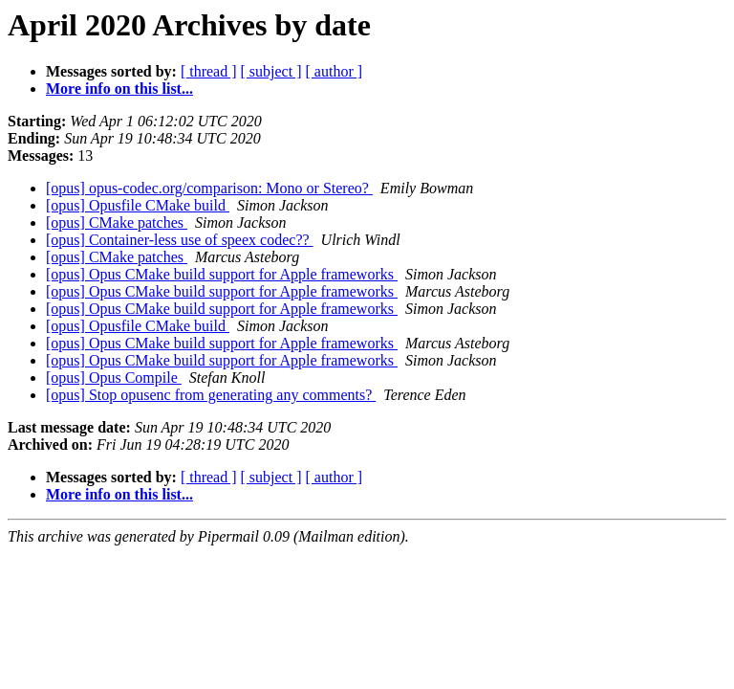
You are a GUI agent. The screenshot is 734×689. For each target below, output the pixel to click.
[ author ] (334, 71)
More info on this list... (119, 88)
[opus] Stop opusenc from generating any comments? (211, 395)
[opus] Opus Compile (114, 377)
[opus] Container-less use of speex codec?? (179, 240)
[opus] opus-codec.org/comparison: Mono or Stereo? (209, 188)
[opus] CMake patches (116, 222)
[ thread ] (209, 71)
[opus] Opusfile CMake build (137, 205)
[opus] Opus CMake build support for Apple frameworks (222, 274)
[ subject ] (271, 71)
